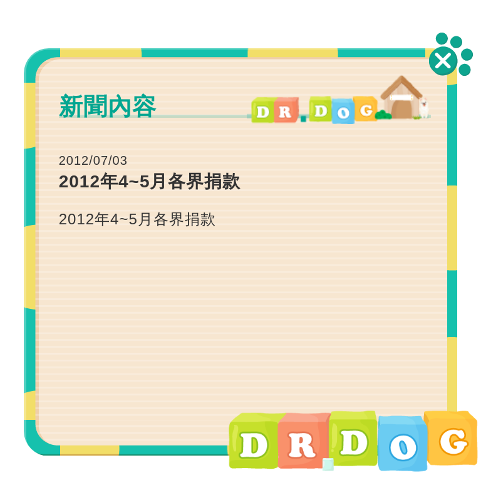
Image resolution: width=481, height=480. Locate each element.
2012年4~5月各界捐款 (137, 219)
